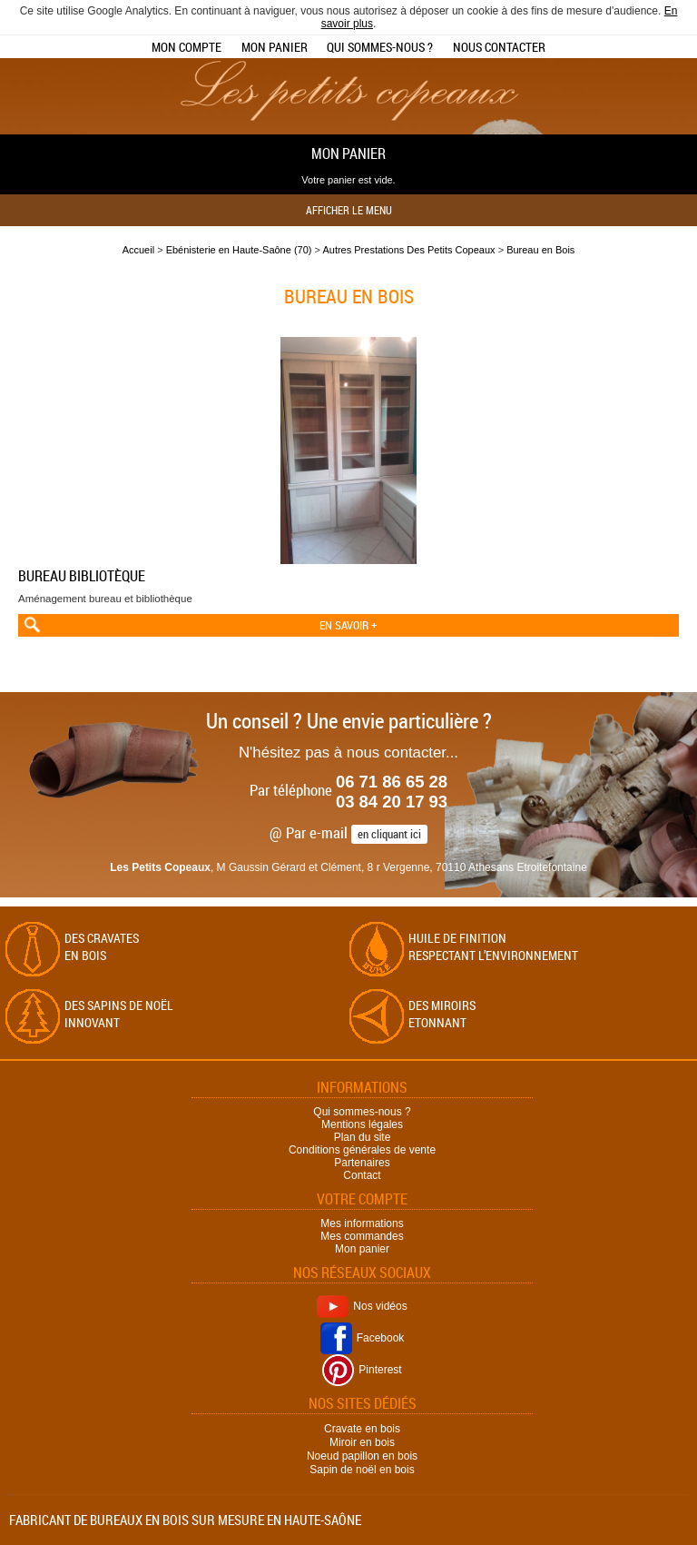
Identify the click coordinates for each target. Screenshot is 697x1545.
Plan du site (362, 1137)
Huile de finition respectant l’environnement (493, 946)
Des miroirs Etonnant (442, 1013)
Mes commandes (361, 1236)
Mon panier (274, 46)
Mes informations (361, 1223)
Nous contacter (499, 46)
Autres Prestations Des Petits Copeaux (408, 249)
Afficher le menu (349, 210)
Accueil (138, 249)
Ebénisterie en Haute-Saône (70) (239, 249)
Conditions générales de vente (362, 1150)
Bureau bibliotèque (81, 576)
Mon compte (186, 46)
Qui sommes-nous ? (380, 46)
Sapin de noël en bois (361, 1469)
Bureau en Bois (540, 249)
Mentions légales (362, 1124)
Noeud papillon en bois (362, 1456)
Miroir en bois (362, 1442)
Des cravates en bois (101, 946)
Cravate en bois (362, 1428)
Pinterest (361, 1369)
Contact (361, 1175)
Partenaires (361, 1162)
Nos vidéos (362, 1306)
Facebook (362, 1338)
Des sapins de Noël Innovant (118, 1013)
